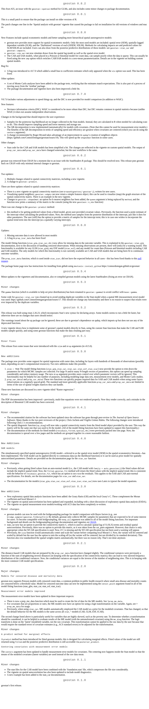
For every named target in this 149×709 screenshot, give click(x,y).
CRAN (93, 536)
